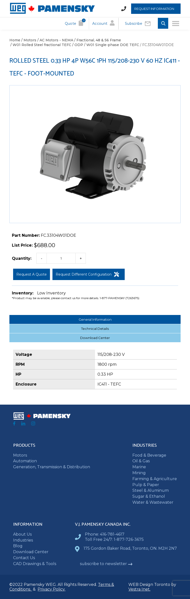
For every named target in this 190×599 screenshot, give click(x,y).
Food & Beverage (149, 455)
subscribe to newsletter (106, 563)
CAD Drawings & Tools (34, 563)
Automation (25, 461)
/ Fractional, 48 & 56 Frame (97, 40)
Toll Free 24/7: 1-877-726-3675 (114, 539)
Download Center (95, 338)
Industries (23, 540)
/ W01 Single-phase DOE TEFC (111, 45)
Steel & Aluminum (150, 490)
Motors (20, 455)
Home (14, 40)
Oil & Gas (141, 461)
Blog (18, 546)
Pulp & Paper (145, 484)
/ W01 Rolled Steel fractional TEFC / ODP (46, 45)
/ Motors (28, 40)
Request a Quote (31, 274)
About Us (22, 534)
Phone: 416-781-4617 (104, 534)
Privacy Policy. (51, 589)
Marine (139, 467)
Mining (139, 472)
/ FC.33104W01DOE (156, 45)
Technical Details (95, 329)
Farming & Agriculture (154, 478)
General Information (95, 319)
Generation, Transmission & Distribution (51, 467)
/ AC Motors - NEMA (54, 40)
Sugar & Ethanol (148, 496)
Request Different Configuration (87, 274)
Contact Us (24, 557)
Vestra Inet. (139, 589)
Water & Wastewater (152, 502)
